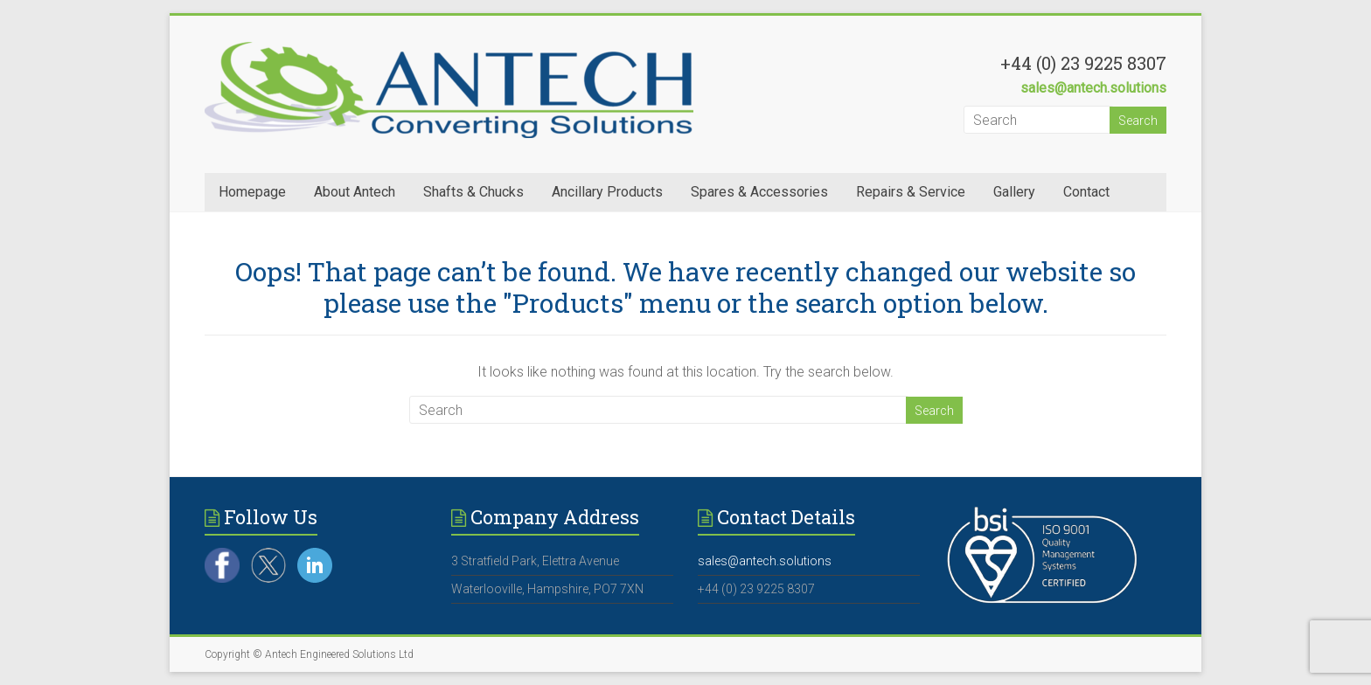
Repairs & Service (910, 191)
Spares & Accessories (759, 191)
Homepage (252, 191)
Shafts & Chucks (473, 191)
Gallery (1014, 191)
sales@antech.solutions (1093, 88)
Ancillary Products (607, 191)
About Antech (354, 191)
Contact (1086, 191)
